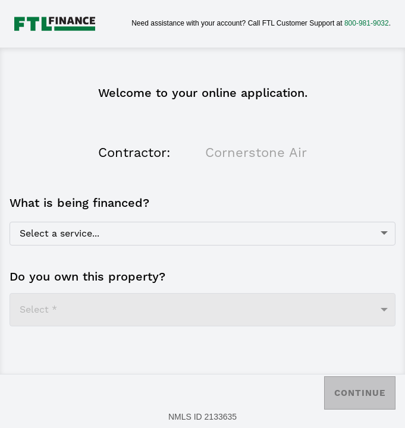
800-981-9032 (366, 23)
